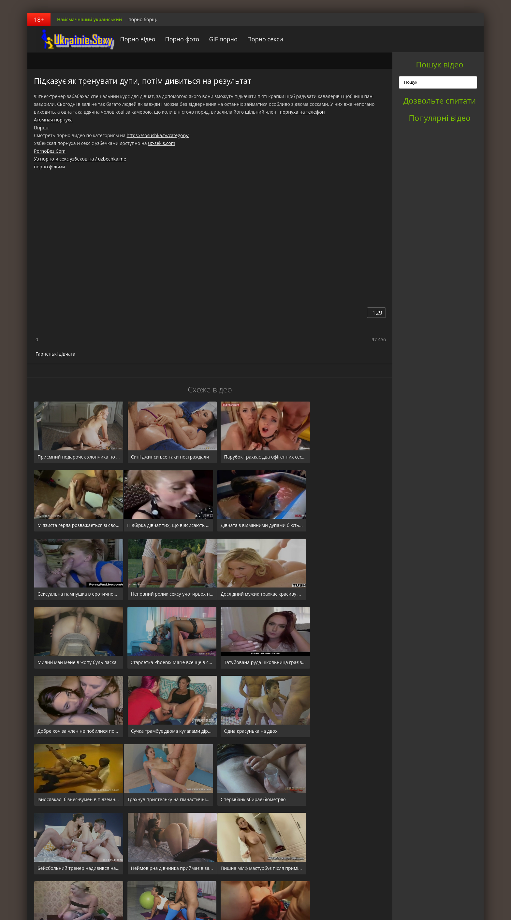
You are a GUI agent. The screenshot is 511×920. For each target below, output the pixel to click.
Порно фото (176, 39)
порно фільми (49, 166)
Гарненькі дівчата (55, 354)
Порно (41, 127)
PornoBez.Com (50, 151)
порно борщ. (142, 19)
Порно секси (259, 39)
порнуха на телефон (302, 112)
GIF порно (217, 39)
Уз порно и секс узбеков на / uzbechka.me (80, 159)
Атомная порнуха (53, 120)
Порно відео (131, 39)
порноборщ (68, 39)
